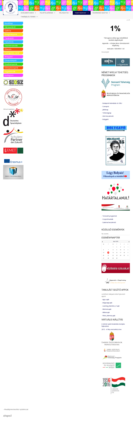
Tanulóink (9, 42)
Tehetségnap (106, 113)
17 (120, 252)
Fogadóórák (10, 71)
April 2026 (115, 241)
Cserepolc (105, 106)
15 (113, 252)
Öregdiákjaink (11, 34)
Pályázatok (64, 13)
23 (116, 255)
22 (113, 255)
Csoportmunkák (107, 219)
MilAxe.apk (106, 312)
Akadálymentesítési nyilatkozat (16, 409)
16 (116, 252)
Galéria (8, 30)
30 (116, 258)
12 (127, 249)
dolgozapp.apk (107, 303)
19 (127, 252)
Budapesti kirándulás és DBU (112, 103)
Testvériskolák (11, 45)
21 (108, 255)
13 (103, 252)
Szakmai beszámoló (109, 222)
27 (103, 258)
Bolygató (9, 56)
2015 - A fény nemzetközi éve (111, 329)
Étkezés (8, 49)
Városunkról (10, 27)
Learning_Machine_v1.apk (110, 306)
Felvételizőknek (46, 13)
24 (120, 255)
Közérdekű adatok (100, 13)
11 (124, 249)
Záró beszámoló (108, 116)
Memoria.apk (106, 309)
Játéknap (105, 110)
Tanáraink (9, 38)
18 (124, 252)
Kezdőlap (9, 23)
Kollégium (9, 75)
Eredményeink (11, 64)
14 (108, 252)
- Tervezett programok (109, 216)
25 (124, 255)
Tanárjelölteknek (28, 17)
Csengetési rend (12, 53)
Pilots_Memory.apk (108, 316)
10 (120, 249)
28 (108, 258)
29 (113, 258)
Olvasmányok (11, 60)
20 (103, 255)
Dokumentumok (27, 13)
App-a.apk (105, 299)
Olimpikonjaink (11, 68)
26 (127, 255)
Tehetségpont (80, 13)
